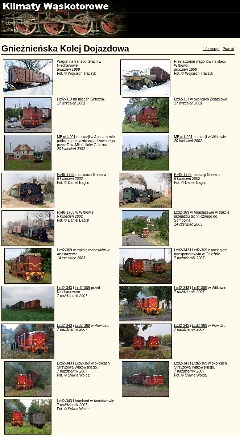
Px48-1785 (65, 175)
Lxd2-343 (181, 250)
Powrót (228, 49)
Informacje (211, 49)
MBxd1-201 (66, 137)
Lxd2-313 (64, 99)
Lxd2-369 (181, 212)
